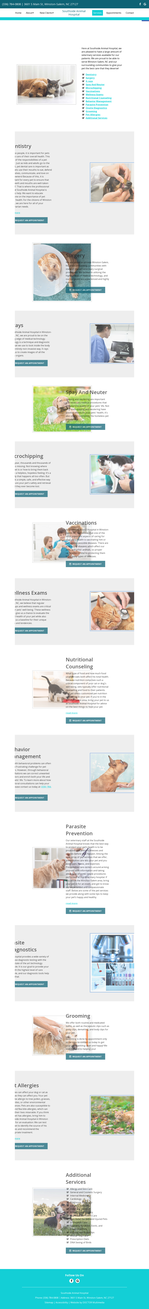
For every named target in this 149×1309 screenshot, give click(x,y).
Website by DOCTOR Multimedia (87, 1302)
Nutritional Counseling (97, 97)
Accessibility (62, 1302)
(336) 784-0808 (11, 4)
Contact (130, 12)
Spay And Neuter (93, 84)
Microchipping (92, 87)
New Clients (46, 12)
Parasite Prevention (95, 104)
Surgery (88, 77)
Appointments (113, 12)
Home (18, 12)
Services (97, 12)
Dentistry (89, 74)
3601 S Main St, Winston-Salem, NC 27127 (51, 4)
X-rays (87, 81)
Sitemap (49, 1302)
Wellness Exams (93, 94)
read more (31, 712)
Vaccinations (91, 91)
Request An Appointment (45, 289)
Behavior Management (97, 101)
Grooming (90, 111)
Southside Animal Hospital (74, 12)
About (29, 12)
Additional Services (95, 118)
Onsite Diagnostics (95, 107)
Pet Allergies (91, 114)
